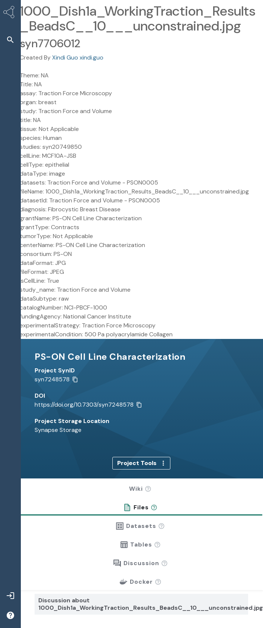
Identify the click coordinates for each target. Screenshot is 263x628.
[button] (148, 476)
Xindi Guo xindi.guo (77, 57)
